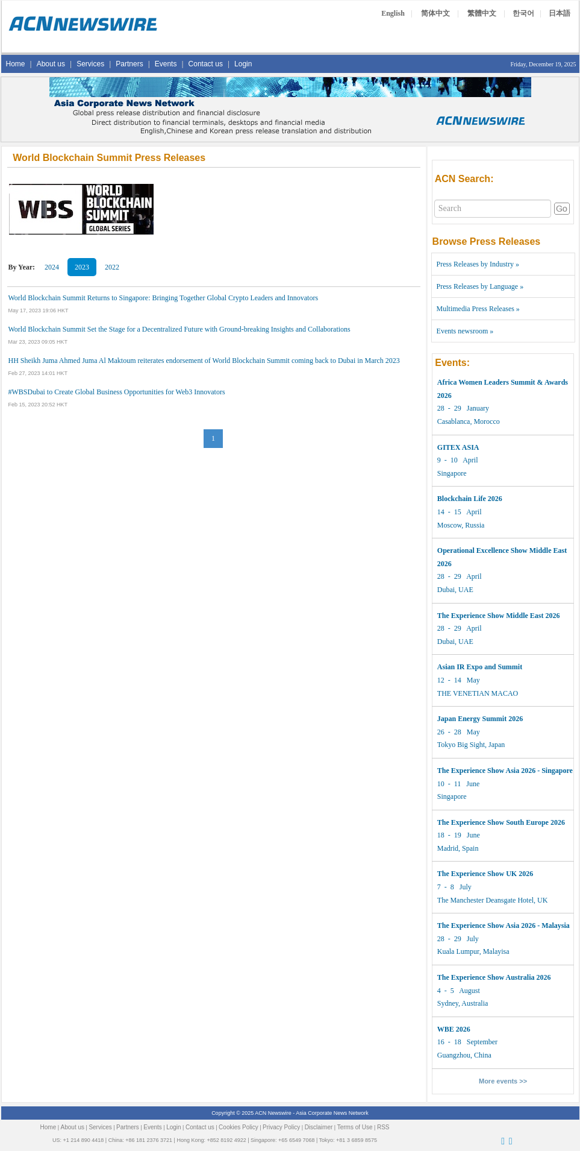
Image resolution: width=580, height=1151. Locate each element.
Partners (129, 64)
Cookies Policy (238, 1127)
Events (166, 64)
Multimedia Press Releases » (478, 308)
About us (51, 64)
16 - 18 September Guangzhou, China (467, 1042)
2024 (52, 267)
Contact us (206, 64)
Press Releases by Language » (480, 286)
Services (90, 64)
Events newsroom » (465, 331)
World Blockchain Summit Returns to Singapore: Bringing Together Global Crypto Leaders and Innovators (163, 298)
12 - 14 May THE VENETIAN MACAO (479, 680)
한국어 (523, 13)
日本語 (559, 13)
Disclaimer (319, 1127)
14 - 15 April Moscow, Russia (469, 511)
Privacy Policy (281, 1127)
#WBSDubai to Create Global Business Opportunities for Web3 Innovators (116, 392)
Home (15, 64)
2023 (82, 267)
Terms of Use (355, 1127)
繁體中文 (481, 13)
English (393, 13)
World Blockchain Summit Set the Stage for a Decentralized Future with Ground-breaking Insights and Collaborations (179, 329)
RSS (383, 1127)
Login (243, 64)
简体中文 (435, 13)
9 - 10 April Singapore (458, 460)
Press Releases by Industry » (478, 264)
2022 (112, 267)
